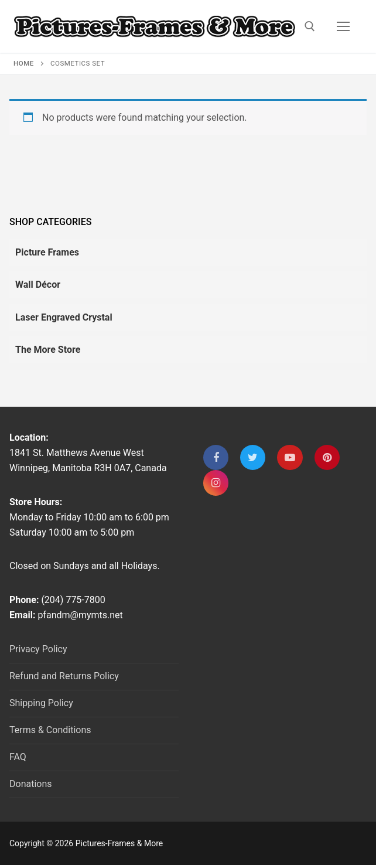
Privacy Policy (38, 649)
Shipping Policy (41, 703)
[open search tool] (310, 26)
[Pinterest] (327, 457)
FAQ (17, 756)
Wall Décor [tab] (37, 284)
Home (23, 63)
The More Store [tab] (47, 349)
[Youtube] (289, 457)
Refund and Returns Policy (64, 676)
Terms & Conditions (50, 729)
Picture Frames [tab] (47, 252)
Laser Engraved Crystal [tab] (63, 317)
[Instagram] (215, 482)
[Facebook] (215, 457)
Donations (30, 783)
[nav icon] (343, 26)
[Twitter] (252, 457)
